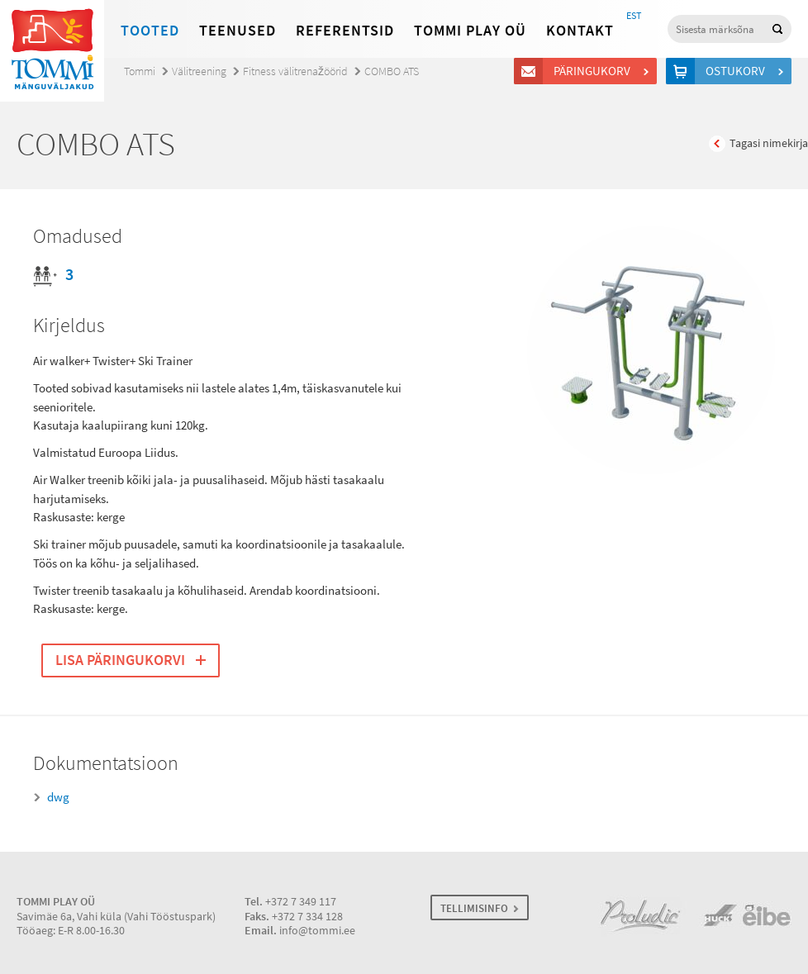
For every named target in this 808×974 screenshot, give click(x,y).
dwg (58, 797)
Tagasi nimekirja (769, 143)
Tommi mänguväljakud (52, 51)
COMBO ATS (391, 71)
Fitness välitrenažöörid (295, 71)
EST (633, 15)
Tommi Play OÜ (470, 30)
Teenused (237, 30)
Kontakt (580, 30)
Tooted (150, 30)
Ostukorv (737, 71)
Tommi (139, 71)
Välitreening (199, 71)
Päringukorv (594, 71)
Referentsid (345, 30)
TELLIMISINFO (474, 908)
